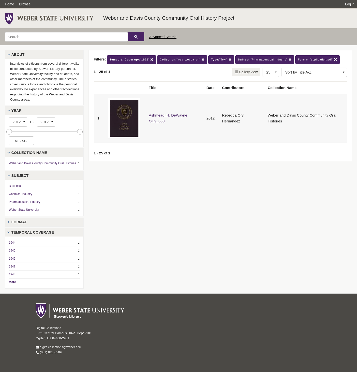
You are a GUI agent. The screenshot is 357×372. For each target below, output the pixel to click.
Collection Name (29, 152)
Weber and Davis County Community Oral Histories (42, 163)
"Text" (221, 59)
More (12, 282)
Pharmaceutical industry (24, 202)
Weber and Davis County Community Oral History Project (168, 18)
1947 (12, 266)
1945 (12, 250)
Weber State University (24, 209)
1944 (12, 242)
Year (16, 110)
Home (9, 4)
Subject (20, 175)
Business (15, 186)
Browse (24, 4)
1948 (12, 274)
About (17, 54)
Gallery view (248, 72)
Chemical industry (20, 194)
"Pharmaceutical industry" (265, 59)
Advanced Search (163, 37)
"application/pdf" (317, 59)
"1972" (131, 59)
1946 (12, 258)
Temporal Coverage (32, 232)
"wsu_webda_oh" (182, 59)
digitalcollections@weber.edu (58, 347)
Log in (350, 4)
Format (19, 222)
